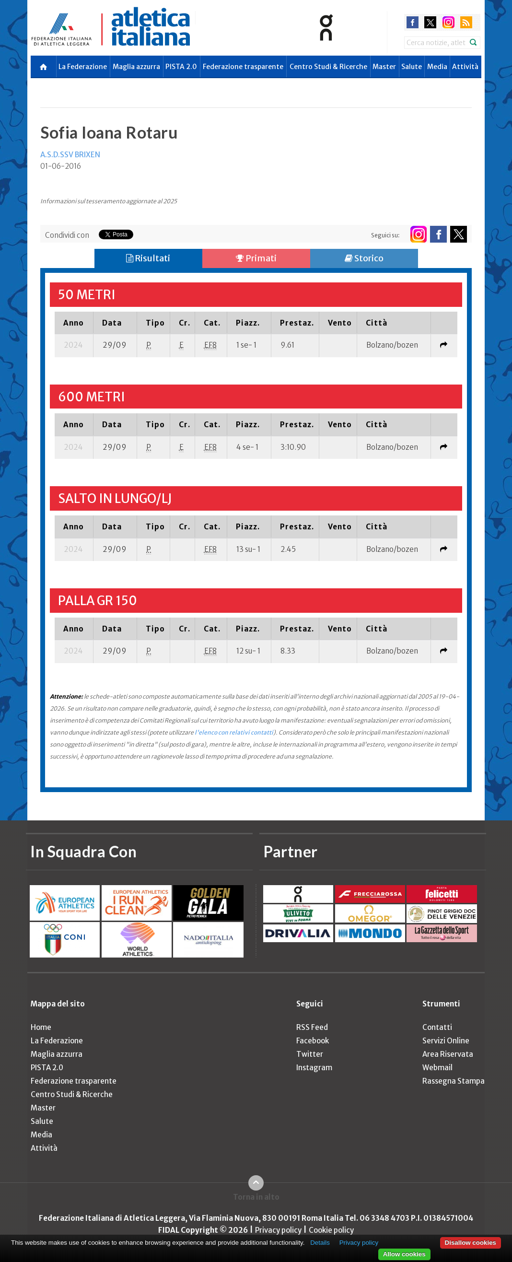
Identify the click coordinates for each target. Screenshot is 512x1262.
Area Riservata (447, 1054)
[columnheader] (74, 323)
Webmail (437, 1067)
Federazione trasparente (243, 66)
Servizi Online (445, 1040)
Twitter (309, 1054)
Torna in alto (256, 1197)
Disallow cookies (470, 1242)
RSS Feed (312, 1027)
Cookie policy (331, 1230)
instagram (448, 22)
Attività (465, 66)
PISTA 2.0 (181, 66)
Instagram (314, 1067)
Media (437, 66)
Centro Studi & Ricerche (328, 66)
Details (320, 1242)
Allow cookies (404, 1254)
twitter (430, 22)
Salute (411, 66)
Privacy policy (278, 1230)
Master (384, 66)
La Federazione (82, 66)
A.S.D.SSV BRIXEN (70, 154)
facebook (413, 22)
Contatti (437, 1027)
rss (466, 22)
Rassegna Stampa (453, 1081)
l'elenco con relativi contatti (234, 732)
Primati (256, 258)
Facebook (312, 1040)
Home (41, 1027)
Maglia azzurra (136, 66)
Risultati (148, 258)
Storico (364, 258)
